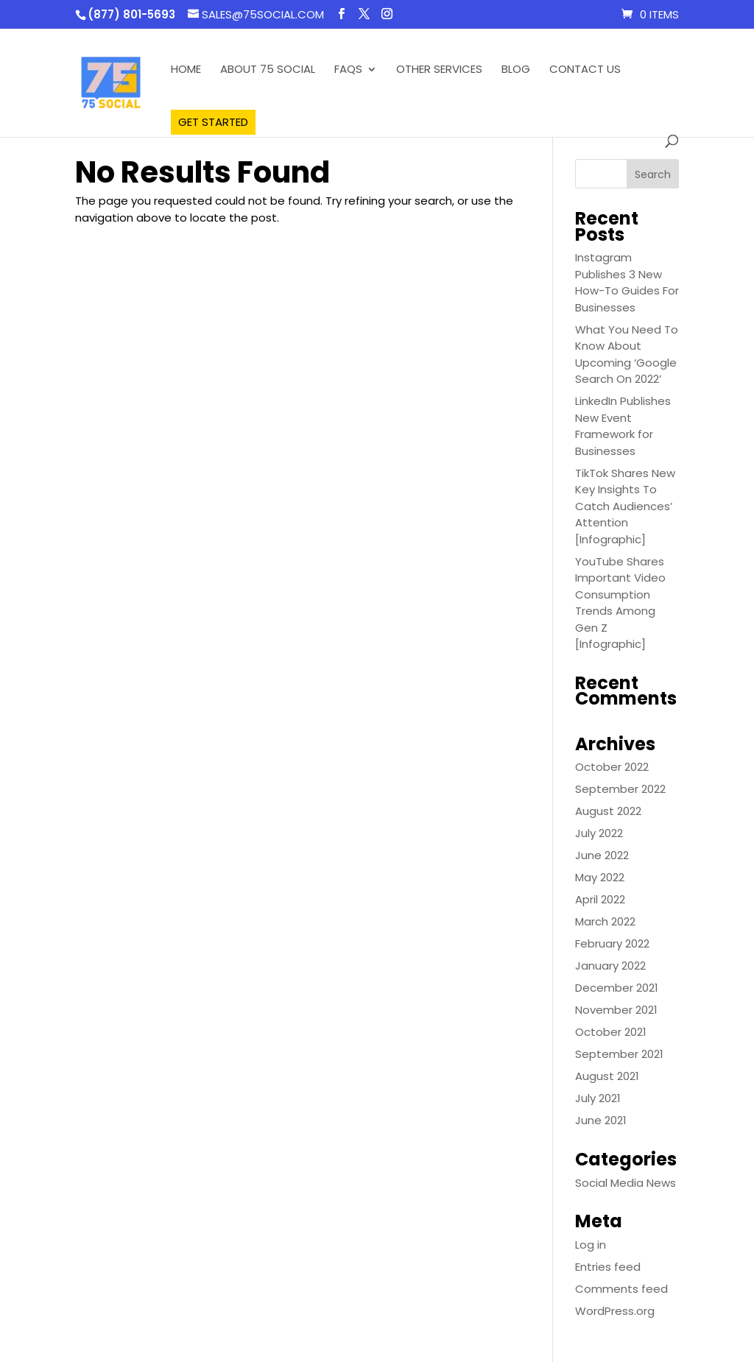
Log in (590, 1244)
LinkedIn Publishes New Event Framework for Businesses (623, 426)
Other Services (439, 70)
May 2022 (599, 877)
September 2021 (619, 1054)
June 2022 (602, 855)
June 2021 (601, 1120)
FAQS (348, 70)
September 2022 (620, 789)
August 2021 (607, 1076)
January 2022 (610, 965)
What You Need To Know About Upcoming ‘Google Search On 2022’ (626, 354)
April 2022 (600, 899)
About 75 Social (267, 70)
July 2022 (599, 833)
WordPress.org (615, 1311)
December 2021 (616, 987)
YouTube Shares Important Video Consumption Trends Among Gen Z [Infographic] (620, 603)
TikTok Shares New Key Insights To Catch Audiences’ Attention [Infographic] (625, 506)
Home (186, 70)
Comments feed (621, 1288)
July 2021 (598, 1098)
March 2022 (605, 921)
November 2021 (616, 1009)
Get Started (213, 122)
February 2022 (612, 943)
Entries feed (608, 1266)
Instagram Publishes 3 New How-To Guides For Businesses (627, 282)
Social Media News (625, 1182)
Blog (515, 70)
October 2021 (610, 1032)
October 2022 (612, 766)
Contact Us (585, 70)
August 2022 (608, 811)
